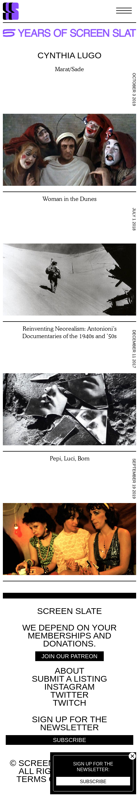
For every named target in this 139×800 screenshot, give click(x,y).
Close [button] (132, 756)
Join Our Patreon (69, 656)
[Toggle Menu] (124, 11)
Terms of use (48, 779)
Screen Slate (69, 611)
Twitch (69, 702)
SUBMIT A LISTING (69, 678)
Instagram (69, 686)
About (69, 670)
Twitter (69, 694)
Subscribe (93, 781)
